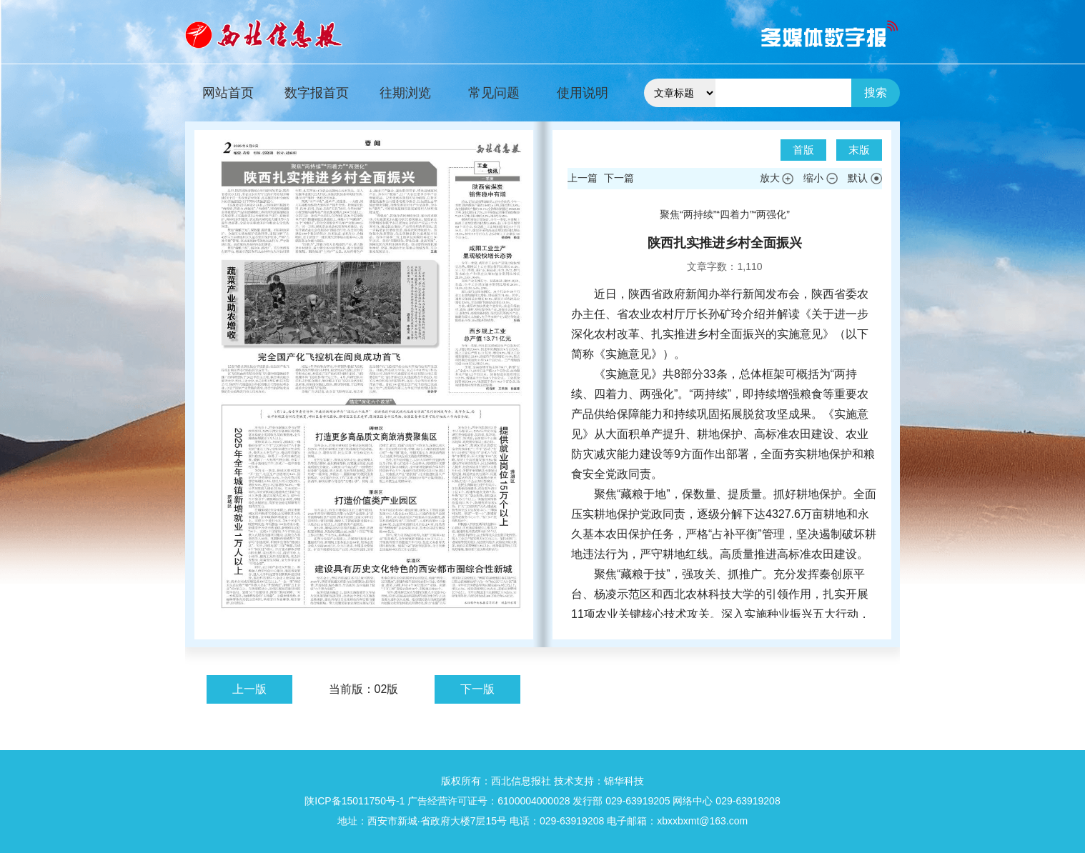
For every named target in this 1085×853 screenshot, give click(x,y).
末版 (859, 150)
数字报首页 (316, 93)
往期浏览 (405, 93)
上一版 (249, 689)
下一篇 (619, 178)
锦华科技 (624, 781)
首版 (803, 150)
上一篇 (583, 178)
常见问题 (494, 93)
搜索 (875, 92)
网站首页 (228, 93)
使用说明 (582, 93)
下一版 (477, 689)
